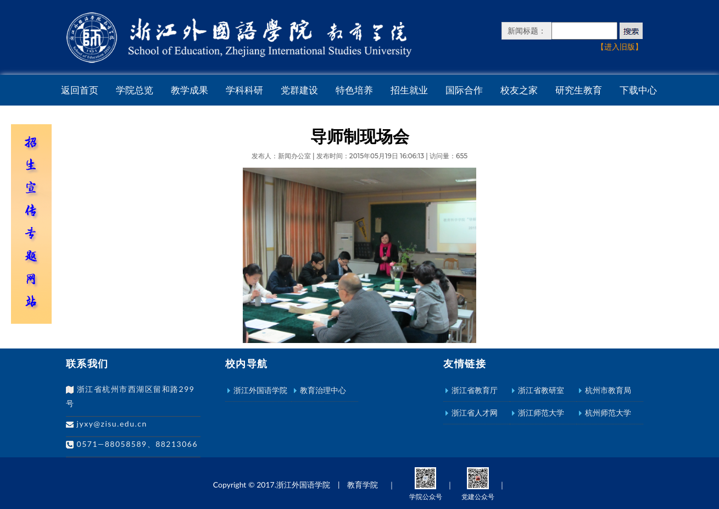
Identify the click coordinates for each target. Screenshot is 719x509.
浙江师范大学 (541, 412)
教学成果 (189, 90)
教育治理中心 (323, 390)
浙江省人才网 (475, 412)
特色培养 (354, 90)
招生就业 (409, 90)
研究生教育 (578, 90)
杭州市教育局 (608, 390)
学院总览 (134, 90)
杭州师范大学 (608, 412)
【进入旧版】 (620, 46)
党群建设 (299, 90)
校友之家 (519, 90)
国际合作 (464, 90)
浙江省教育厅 (475, 390)
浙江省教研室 (541, 390)
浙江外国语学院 (260, 390)
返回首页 (79, 90)
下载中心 (638, 90)
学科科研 (244, 90)
